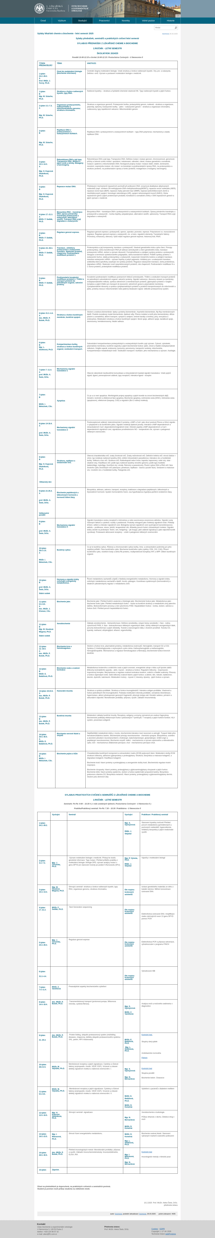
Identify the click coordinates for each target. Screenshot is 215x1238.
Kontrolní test (147, 1035)
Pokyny (144, 1058)
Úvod (43, 20)
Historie (171, 20)
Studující (82, 20)
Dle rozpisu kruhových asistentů (129, 892)
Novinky (126, 20)
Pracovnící (104, 20)
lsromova (165, 34)
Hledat (176, 28)
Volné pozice (148, 20)
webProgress (170, 1234)
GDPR (162, 1229)
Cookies (155, 1229)
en (178, 16)
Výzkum (62, 20)
